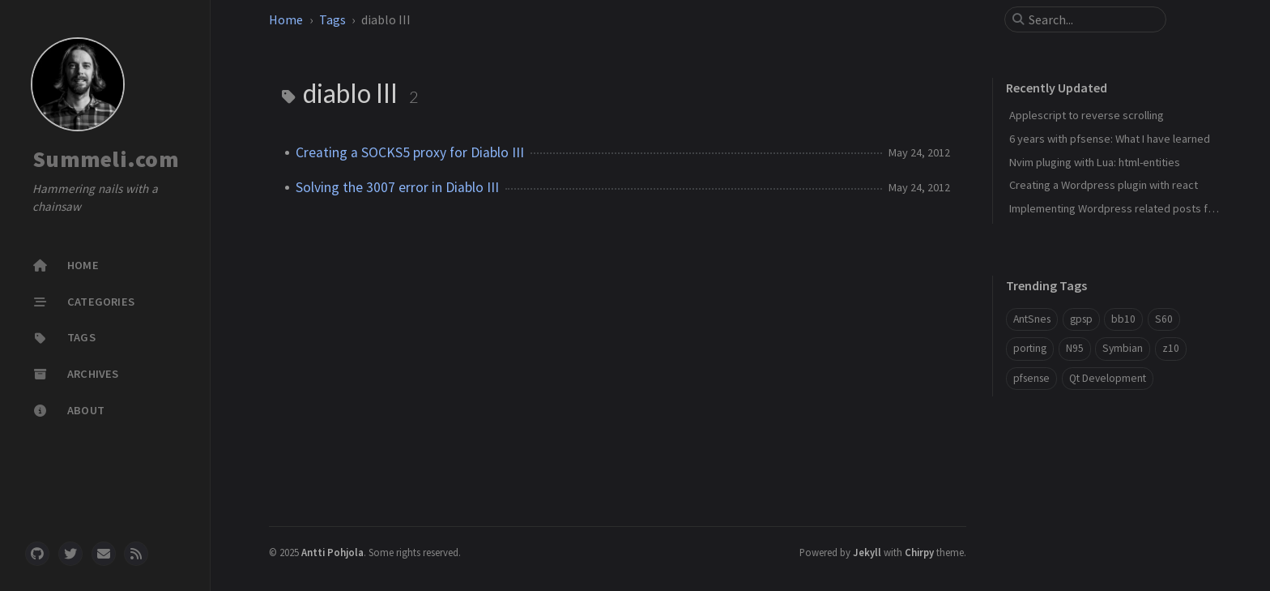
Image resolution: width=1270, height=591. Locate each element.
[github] (37, 553)
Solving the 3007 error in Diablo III (397, 187)
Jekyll (867, 552)
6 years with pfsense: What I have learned (1109, 138)
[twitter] (70, 553)
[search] (1092, 19)
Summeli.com (105, 158)
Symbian (1122, 348)
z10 (1170, 348)
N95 (1075, 348)
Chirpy (919, 552)
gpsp (1081, 319)
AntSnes (1032, 319)
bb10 (1123, 319)
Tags (332, 19)
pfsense (1031, 378)
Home (286, 19)
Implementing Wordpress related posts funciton (1126, 208)
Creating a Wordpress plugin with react (1103, 185)
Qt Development (1107, 378)
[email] (103, 553)
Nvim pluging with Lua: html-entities (1094, 162)
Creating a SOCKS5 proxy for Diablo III (410, 152)
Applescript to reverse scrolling (1086, 115)
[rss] (136, 553)
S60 (1164, 319)
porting (1029, 348)
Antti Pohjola (332, 552)
